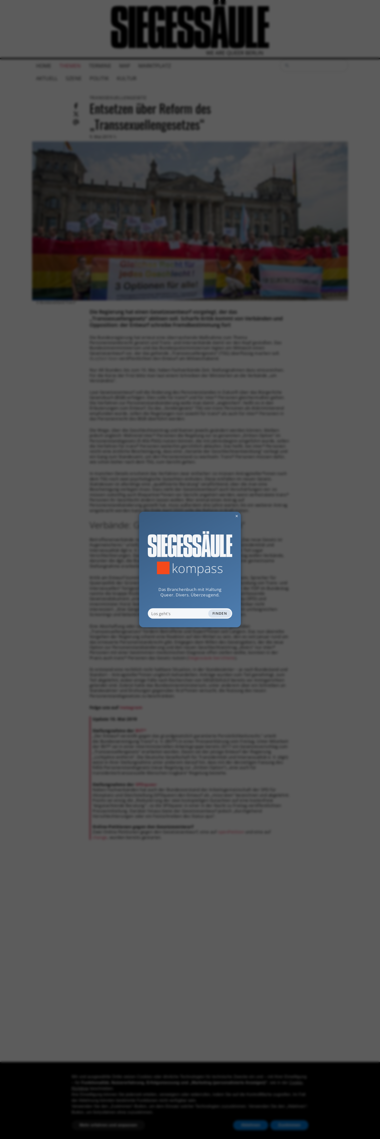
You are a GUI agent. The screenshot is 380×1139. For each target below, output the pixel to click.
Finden (219, 613)
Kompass (197, 568)
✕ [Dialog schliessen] (224, 515)
